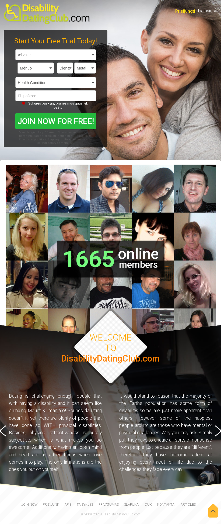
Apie (68, 504)
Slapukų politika (59, 139)
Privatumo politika (31, 139)
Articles (188, 504)
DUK (148, 504)
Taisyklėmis (83, 136)
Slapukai (131, 504)
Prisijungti (185, 11)
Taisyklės (85, 504)
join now (29, 504)
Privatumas (109, 504)
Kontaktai (166, 504)
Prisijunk (51, 504)
